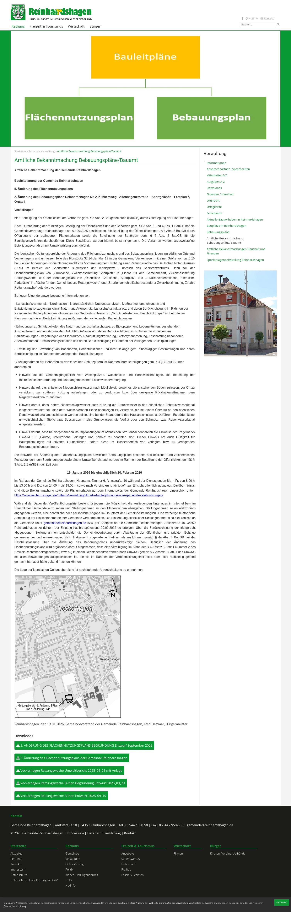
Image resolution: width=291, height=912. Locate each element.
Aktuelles (16, 853)
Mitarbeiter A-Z (217, 175)
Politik (69, 869)
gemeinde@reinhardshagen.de (210, 825)
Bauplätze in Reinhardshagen (226, 225)
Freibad (126, 869)
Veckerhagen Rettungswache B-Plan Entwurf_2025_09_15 (61, 795)
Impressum (75, 833)
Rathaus (18, 26)
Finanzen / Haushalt (220, 194)
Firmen (178, 853)
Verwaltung (48, 151)
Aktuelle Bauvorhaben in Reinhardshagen (235, 219)
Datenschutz (19, 875)
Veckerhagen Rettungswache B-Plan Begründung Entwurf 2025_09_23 (70, 783)
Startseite (20, 151)
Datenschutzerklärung (104, 833)
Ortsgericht (214, 207)
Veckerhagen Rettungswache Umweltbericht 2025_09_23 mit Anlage (69, 770)
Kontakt (267, 18)
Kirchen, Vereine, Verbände (227, 853)
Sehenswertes (130, 859)
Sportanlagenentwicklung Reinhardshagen (235, 260)
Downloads (214, 188)
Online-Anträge (75, 864)
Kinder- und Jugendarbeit (81, 875)
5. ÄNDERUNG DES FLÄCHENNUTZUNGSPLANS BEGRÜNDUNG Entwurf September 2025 (84, 745)
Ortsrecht (213, 200)
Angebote (127, 853)
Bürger (95, 26)
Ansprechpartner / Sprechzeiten (228, 169)
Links (68, 880)
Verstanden (281, 902)
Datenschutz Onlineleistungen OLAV (34, 880)
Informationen (216, 163)
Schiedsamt (214, 213)
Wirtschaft (76, 26)
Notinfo (252, 18)
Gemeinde (72, 853)
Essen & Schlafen (132, 875)
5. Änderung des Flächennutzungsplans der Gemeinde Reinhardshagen (71, 758)
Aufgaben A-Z (216, 182)
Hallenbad (128, 864)
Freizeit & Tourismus (46, 26)
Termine (16, 859)
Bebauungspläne (218, 232)
